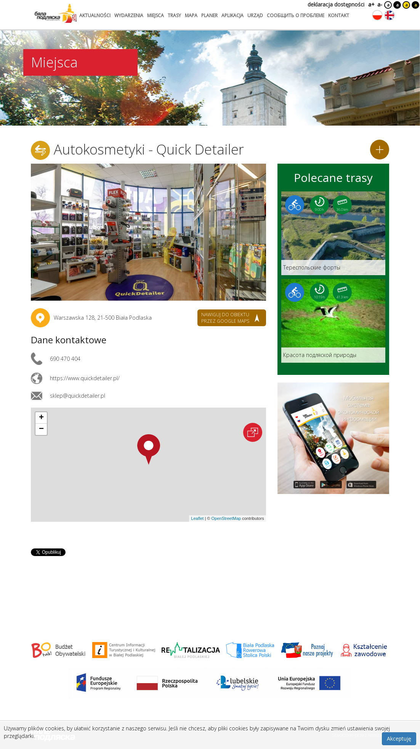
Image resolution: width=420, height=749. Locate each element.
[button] (148, 449)
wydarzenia (128, 15)
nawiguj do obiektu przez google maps (225, 317)
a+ (371, 4)
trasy (174, 15)
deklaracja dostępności (336, 4)
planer (209, 15)
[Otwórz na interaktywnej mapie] (252, 432)
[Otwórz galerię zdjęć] (148, 232)
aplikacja (232, 15)
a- (379, 4)
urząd (255, 15)
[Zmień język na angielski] (389, 15)
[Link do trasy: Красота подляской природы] (333, 321)
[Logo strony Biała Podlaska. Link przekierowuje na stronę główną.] (56, 13)
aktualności (95, 15)
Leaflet (197, 518)
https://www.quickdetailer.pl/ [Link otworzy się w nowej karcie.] (85, 378)
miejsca (155, 15)
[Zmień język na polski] (377, 15)
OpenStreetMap (226, 518)
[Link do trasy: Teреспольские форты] (333, 233)
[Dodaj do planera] (379, 149)
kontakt (338, 15)
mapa (191, 15)
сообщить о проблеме (295, 15)
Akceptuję (399, 738)
